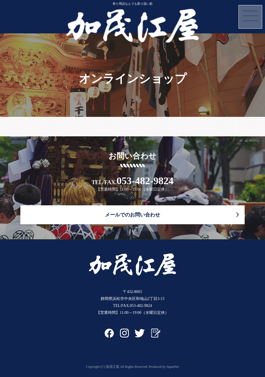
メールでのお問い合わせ (132, 215)
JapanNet (173, 367)
